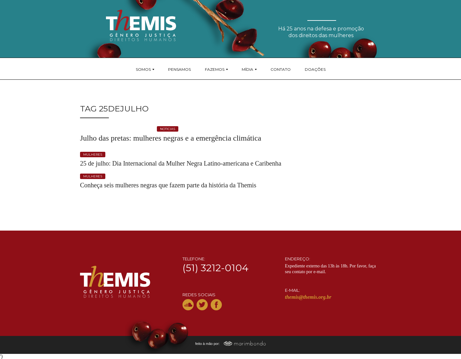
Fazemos (214, 69)
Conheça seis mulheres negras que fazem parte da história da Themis (168, 185)
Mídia (247, 69)
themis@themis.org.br (308, 297)
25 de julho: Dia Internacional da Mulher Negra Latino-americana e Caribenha (180, 163)
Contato (281, 69)
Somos (143, 69)
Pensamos (179, 69)
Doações (315, 69)
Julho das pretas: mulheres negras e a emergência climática (170, 138)
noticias (167, 129)
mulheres (92, 154)
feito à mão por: (230, 344)
